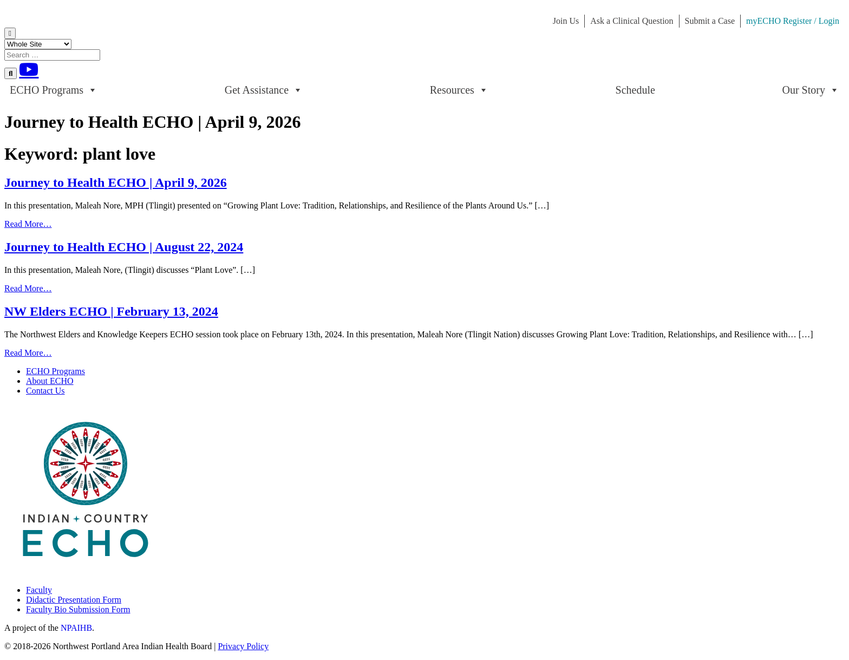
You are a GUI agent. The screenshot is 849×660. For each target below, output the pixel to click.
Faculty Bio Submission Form (78, 609)
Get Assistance (264, 90)
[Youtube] (28, 69)
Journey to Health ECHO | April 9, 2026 (115, 182)
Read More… (28, 223)
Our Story (810, 90)
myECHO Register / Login (792, 20)
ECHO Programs (53, 90)
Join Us (566, 20)
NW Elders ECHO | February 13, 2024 (111, 311)
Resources (459, 90)
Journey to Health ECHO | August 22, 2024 (123, 247)
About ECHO (50, 380)
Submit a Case (710, 20)
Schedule (635, 90)
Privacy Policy (243, 646)
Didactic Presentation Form (73, 599)
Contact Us (45, 390)
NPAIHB (76, 627)
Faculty (39, 589)
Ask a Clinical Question (631, 20)
